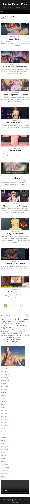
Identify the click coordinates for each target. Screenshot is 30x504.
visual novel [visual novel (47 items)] (12, 341)
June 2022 (3, 437)
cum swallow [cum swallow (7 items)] (13, 325)
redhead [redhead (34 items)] (19, 335)
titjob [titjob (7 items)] (21, 339)
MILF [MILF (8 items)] (11, 333)
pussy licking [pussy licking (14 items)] (11, 335)
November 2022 (5, 422)
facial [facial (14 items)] (16, 330)
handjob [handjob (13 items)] (10, 332)
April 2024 (3, 383)
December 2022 (5, 419)
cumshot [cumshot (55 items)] (5, 325)
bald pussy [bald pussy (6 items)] (7, 319)
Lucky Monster (15, 39)
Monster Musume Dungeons (15, 206)
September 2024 (5, 380)
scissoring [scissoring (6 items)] (3, 337)
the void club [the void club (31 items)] (6, 339)
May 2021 (3, 461)
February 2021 (4, 464)
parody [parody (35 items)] (4, 335)
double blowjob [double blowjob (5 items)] (15, 328)
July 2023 (3, 398)
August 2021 (4, 455)
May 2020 (3, 476)
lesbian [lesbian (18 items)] (20, 332)
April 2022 (3, 443)
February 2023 (4, 413)
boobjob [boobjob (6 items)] (17, 321)
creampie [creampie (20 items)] (19, 323)
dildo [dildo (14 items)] (26, 326)
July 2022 (3, 434)
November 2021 (5, 446)
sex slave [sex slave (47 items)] (10, 337)
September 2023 (5, 392)
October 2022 (4, 425)
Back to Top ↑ (15, 502)
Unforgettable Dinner (15, 291)
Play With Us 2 (15, 150)
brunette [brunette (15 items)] (22, 322)
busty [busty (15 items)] (2, 323)
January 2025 (4, 371)
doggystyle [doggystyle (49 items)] (6, 327)
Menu (2, 11)
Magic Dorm (15, 178)
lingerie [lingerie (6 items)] (25, 332)
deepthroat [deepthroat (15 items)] (20, 326)
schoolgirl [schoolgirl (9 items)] (26, 335)
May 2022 (3, 440)
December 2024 (5, 374)
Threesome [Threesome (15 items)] (16, 339)
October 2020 (4, 470)
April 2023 (3, 407)
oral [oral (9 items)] (21, 333)
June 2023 (3, 401)
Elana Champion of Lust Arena (15, 94)
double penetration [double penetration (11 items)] (6, 330)
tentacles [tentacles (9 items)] (17, 337)
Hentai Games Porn (15, 4)
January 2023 (4, 416)
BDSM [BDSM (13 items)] (12, 319)
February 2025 (4, 368)
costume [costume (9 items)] (7, 323)
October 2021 (4, 449)
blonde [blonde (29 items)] (25, 319)
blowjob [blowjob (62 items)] (5, 321)
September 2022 (5, 428)
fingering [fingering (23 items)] (4, 332)
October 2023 (4, 389)
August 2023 (4, 395)
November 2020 (5, 467)
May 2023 (3, 404)
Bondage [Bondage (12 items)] (12, 322)
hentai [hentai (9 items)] (15, 332)
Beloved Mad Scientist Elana (15, 67)
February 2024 (4, 386)
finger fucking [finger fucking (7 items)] (22, 330)
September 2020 (5, 473)
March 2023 (4, 410)
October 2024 (4, 377)
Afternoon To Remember (15, 263)
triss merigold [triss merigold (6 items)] (4, 342)
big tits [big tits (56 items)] (17, 319)
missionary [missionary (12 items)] (16, 333)
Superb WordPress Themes (15, 500)
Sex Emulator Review (15, 122)
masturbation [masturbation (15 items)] (5, 333)
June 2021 (3, 458)
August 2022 (4, 431)
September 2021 (5, 452)
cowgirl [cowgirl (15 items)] (12, 323)
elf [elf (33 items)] (13, 329)
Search (2, 313)
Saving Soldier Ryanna (15, 234)
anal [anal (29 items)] (2, 319)
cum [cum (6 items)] (24, 323)
